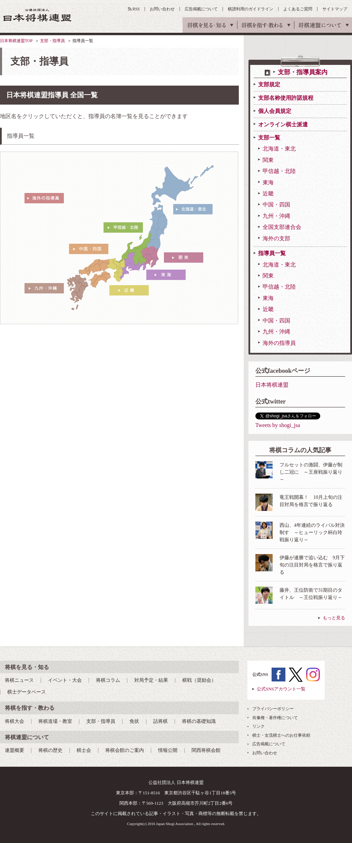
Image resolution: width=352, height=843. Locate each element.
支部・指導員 (52, 40)
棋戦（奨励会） (199, 680)
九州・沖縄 (276, 216)
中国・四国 (276, 204)
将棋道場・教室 (55, 721)
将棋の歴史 (50, 750)
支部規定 (269, 84)
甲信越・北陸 (279, 171)
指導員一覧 (272, 253)
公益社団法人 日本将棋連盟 (37, 15)
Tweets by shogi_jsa (277, 425)
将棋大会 (14, 721)
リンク (258, 726)
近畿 (268, 193)
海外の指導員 (279, 343)
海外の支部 (276, 238)
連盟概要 (14, 750)
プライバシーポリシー (273, 708)
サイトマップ (334, 9)
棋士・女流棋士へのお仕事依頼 (281, 735)
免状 (134, 721)
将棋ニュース (19, 680)
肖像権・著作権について (275, 717)
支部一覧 (269, 137)
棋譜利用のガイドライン (250, 9)
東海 (268, 182)
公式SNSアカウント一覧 (281, 688)
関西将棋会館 (206, 750)
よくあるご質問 (297, 9)
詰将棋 (160, 721)
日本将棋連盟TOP (16, 40)
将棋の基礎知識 (199, 721)
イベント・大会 (65, 680)
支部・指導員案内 (302, 72)
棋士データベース (26, 692)
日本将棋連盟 (272, 385)
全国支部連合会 (282, 227)
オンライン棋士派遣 (283, 124)
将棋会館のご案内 (124, 750)
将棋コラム (108, 680)
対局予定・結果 (151, 680)
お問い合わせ (162, 9)
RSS (136, 9)
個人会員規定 (274, 111)
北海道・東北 (279, 149)
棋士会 (84, 750)
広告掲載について (201, 9)
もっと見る (334, 617)
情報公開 (167, 750)
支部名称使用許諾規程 (285, 98)
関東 (268, 160)
